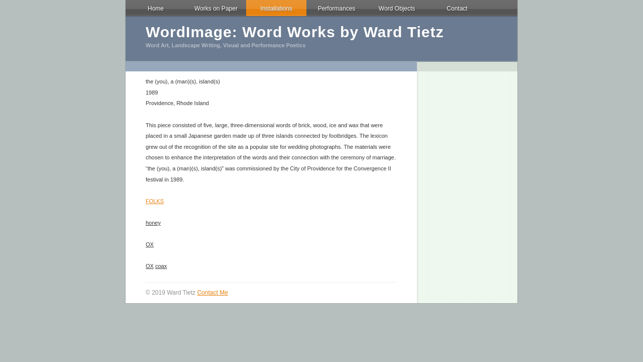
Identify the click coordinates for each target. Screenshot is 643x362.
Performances (337, 8)
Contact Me (212, 292)
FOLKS (155, 201)
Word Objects (397, 8)
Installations (276, 8)
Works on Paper (216, 8)
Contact (457, 8)
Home (156, 8)
